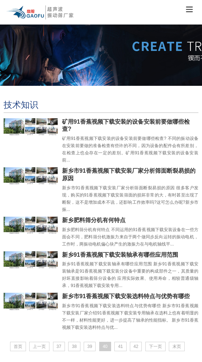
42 (135, 346)
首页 (18, 346)
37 (59, 346)
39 (89, 346)
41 (120, 346)
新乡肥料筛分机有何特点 (94, 220)
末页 (176, 346)
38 (74, 346)
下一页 (155, 346)
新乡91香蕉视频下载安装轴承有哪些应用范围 (120, 255)
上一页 (39, 346)
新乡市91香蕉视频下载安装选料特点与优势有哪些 (126, 296)
